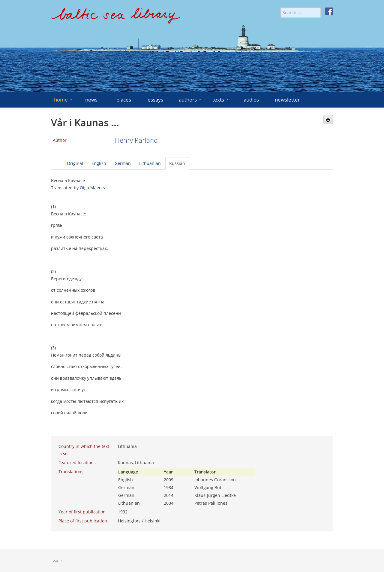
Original (75, 163)
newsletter (287, 99)
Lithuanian (150, 163)
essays (155, 99)
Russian (177, 163)
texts (221, 100)
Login (57, 560)
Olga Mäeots (92, 187)
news (91, 99)
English (99, 163)
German (123, 163)
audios (251, 99)
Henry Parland (136, 140)
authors (190, 100)
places (123, 99)
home (64, 100)
